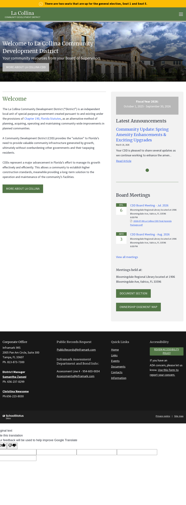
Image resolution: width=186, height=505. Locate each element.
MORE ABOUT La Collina (23, 189)
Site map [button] (178, 416)
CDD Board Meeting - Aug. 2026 (150, 234)
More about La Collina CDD (26, 67)
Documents (118, 366)
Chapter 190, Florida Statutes (42, 118)
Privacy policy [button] (163, 416)
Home (115, 350)
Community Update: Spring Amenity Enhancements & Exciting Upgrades (142, 134)
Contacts (116, 372)
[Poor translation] (12, 446)
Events (115, 361)
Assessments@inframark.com (75, 376)
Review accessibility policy (166, 351)
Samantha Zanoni (14, 377)
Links (114, 355)
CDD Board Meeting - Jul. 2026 (149, 205)
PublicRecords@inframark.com (76, 350)
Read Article (123, 161)
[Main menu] (181, 14)
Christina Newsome (16, 391)
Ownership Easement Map (138, 307)
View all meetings (127, 257)
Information (118, 378)
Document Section (133, 293)
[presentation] (147, 170)
